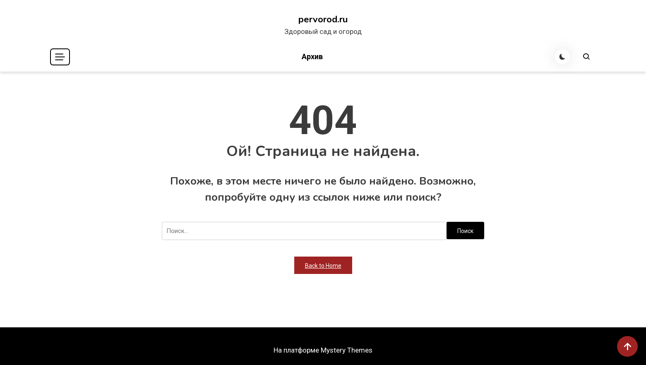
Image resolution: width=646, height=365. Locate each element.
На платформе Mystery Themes (323, 350)
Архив (312, 56)
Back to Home (323, 265)
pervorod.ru (323, 19)
